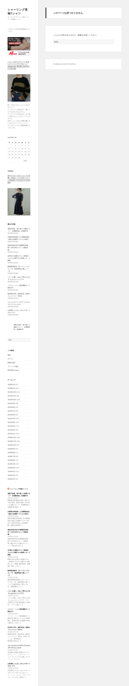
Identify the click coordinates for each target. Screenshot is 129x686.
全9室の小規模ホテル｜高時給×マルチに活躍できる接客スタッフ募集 (19, 258)
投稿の (11, 362)
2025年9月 (11, 403)
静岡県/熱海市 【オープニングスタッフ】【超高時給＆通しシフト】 (18, 268)
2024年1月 (11, 479)
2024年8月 (11, 452)
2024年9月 (11, 449)
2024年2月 (11, 475)
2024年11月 (12, 441)
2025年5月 (11, 418)
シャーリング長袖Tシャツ (18, 11)
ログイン (11, 359)
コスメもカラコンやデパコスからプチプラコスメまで (19, 303)
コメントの (13, 366)
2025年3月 (11, 426)
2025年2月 (11, 430)
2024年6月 (11, 460)
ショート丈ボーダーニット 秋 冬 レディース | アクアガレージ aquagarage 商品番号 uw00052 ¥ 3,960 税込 (19, 65)
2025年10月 (12, 400)
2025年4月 (11, 422)
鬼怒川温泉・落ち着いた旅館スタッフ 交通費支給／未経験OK (19, 230)
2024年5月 (11, 464)
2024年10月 (12, 445)
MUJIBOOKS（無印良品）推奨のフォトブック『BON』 (19, 295)
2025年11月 (12, 396)
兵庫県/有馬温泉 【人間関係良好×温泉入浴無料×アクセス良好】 (18, 238)
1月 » (25, 161)
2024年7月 (11, 456)
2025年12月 (12, 392)
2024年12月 (12, 437)
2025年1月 (11, 434)
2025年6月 (11, 415)
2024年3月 (11, 471)
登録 (9, 355)
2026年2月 (11, 384)
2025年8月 (11, 407)
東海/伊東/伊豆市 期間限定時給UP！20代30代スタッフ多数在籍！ (18, 247)
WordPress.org (13, 370)
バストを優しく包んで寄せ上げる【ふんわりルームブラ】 (19, 278)
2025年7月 (11, 411)
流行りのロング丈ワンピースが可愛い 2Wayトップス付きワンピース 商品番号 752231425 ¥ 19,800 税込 (19, 178)
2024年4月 (11, 468)
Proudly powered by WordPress (64, 64)
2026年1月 (11, 388)
